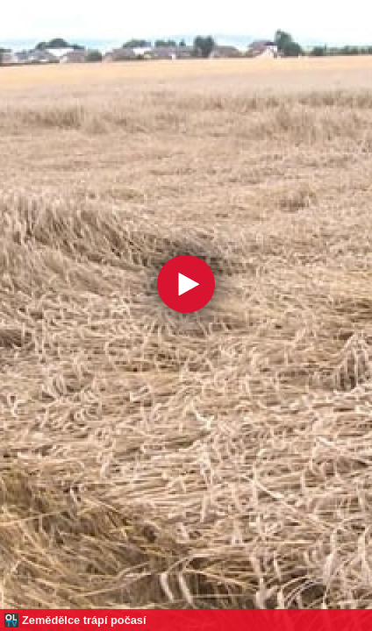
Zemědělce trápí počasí (84, 620)
